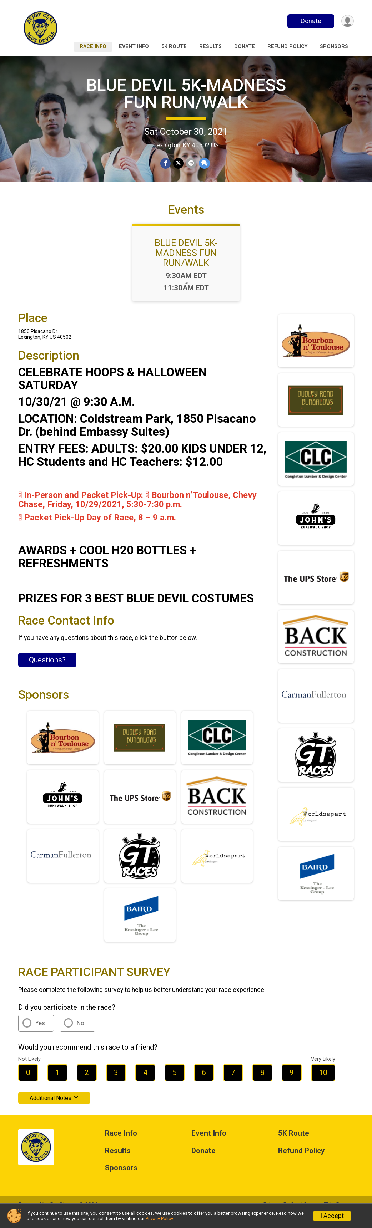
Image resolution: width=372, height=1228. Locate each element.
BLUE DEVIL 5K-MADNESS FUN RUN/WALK (186, 93)
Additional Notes (54, 1107)
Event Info (134, 47)
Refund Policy (287, 47)
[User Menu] (347, 21)
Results (210, 47)
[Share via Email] (191, 163)
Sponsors (334, 47)
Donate (310, 21)
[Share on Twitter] (178, 163)
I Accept (332, 1215)
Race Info (93, 47)
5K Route (174, 47)
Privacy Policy (159, 1218)
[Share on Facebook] (166, 163)
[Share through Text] (203, 163)
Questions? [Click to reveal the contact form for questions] (47, 670)
